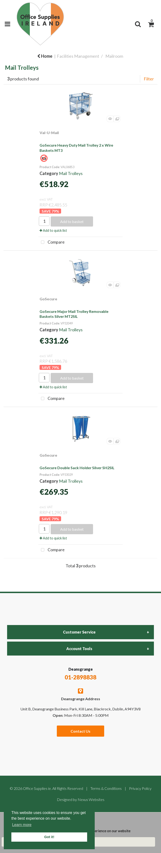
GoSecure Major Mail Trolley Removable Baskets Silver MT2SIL (74, 314)
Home (44, 56)
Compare (51, 242)
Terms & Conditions (106, 788)
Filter (149, 78)
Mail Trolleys (71, 173)
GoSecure (48, 299)
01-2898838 (80, 677)
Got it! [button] (49, 837)
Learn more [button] (21, 825)
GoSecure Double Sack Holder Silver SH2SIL (77, 467)
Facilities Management (78, 56)
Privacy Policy (140, 788)
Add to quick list (53, 230)
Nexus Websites (91, 799)
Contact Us (80, 731)
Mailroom (114, 56)
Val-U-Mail (49, 132)
